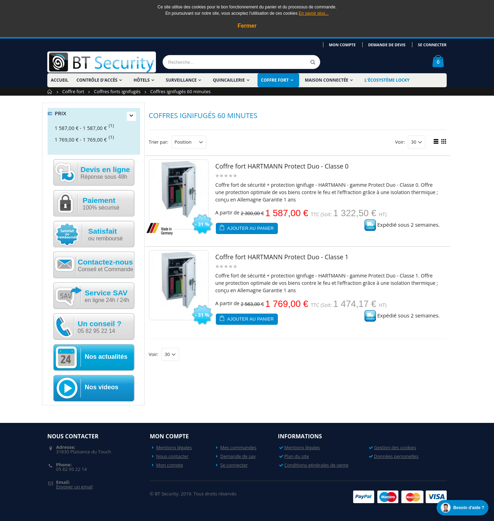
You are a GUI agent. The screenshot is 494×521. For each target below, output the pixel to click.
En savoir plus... (314, 13)
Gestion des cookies (395, 447)
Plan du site (296, 456)
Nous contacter (172, 456)
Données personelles (396, 456)
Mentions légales (174, 447)
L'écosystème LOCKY (387, 80)
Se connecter (432, 44)
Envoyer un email (74, 487)
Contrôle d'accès (96, 80)
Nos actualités (106, 356)
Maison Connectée (326, 80)
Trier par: (159, 142)
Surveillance (181, 80)
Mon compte (343, 44)
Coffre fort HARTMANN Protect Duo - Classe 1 (282, 257)
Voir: (400, 142)
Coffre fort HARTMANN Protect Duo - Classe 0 (282, 166)
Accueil (50, 91)
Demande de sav (238, 456)
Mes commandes (238, 447)
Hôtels (141, 80)
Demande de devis (387, 44)
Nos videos (101, 387)
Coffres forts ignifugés (117, 91)
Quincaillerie (229, 80)
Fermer (247, 26)
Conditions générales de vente (316, 465)
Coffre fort (275, 80)
